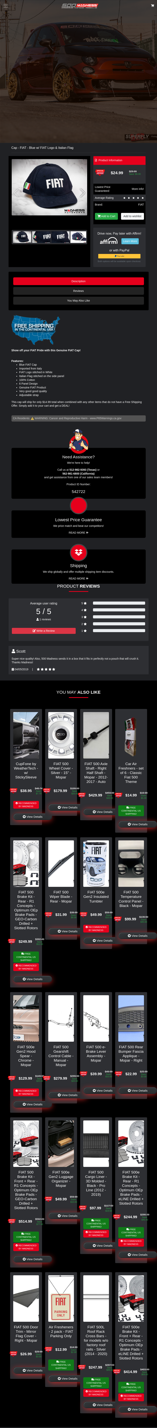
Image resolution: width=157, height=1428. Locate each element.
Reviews (78, 290)
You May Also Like (78, 300)
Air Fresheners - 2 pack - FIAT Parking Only (61, 1331)
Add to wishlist (132, 216)
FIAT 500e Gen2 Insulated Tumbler (96, 896)
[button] (82, 193)
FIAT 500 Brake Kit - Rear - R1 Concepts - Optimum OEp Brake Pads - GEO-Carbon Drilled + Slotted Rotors (26, 910)
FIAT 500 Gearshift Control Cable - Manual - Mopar (61, 1056)
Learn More (130, 241)
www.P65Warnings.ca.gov (105, 418)
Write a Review (44, 630)
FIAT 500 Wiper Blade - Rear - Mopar (61, 896)
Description (79, 281)
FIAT (141, 204)
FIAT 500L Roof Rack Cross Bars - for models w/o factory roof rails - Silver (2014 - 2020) (96, 1340)
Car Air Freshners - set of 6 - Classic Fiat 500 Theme (131, 773)
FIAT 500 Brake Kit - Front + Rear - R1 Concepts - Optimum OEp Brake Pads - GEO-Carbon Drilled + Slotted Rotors (26, 1190)
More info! (138, 188)
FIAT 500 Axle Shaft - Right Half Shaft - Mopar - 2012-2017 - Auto (96, 773)
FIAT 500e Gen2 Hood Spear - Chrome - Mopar (25, 1056)
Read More (78, 532)
